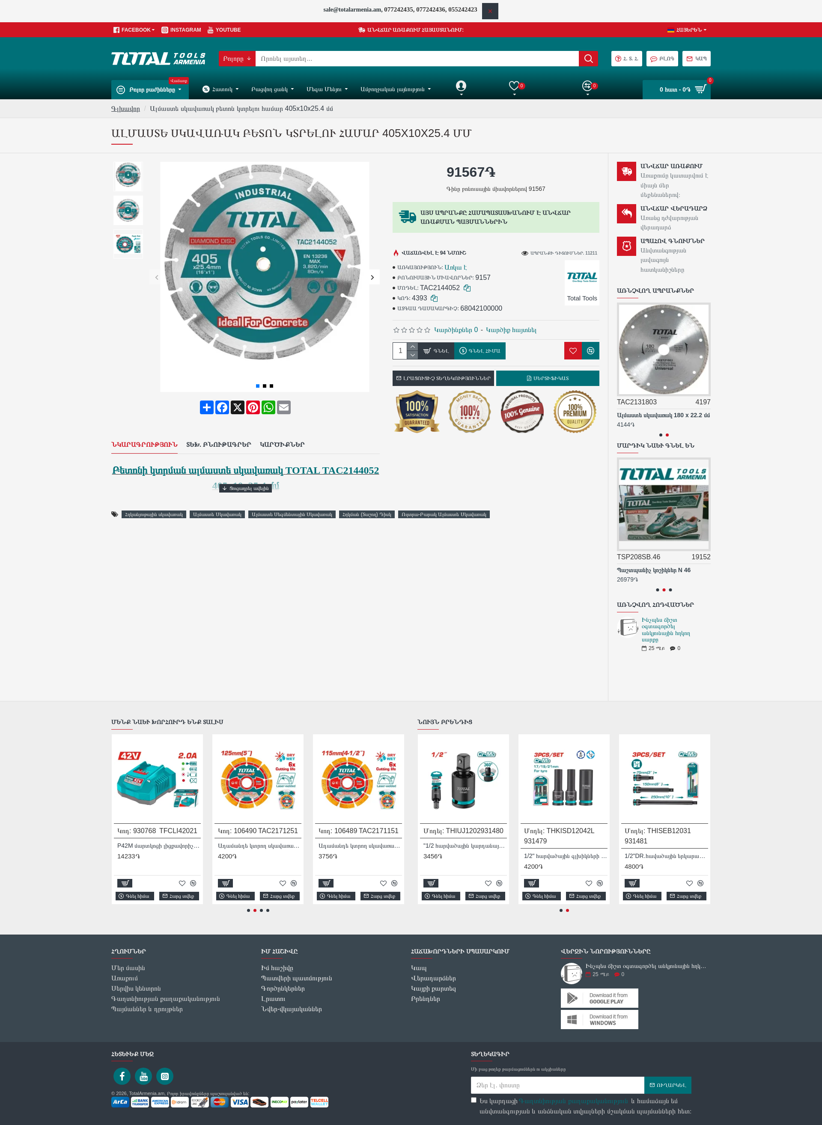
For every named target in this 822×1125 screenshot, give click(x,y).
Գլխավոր (125, 108)
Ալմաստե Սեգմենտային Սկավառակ (292, 493)
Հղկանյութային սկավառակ (154, 493)
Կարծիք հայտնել (511, 329)
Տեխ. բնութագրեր (218, 433)
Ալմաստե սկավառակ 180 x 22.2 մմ (663, 415)
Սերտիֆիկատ (551, 378)
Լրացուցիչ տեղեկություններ (447, 378)
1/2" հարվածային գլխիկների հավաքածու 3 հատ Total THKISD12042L (566, 855)
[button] (156, 277)
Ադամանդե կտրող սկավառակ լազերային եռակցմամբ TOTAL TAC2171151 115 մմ (360, 845)
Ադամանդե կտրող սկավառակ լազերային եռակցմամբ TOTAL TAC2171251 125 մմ (259, 845)
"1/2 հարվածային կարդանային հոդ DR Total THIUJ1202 (465, 845)
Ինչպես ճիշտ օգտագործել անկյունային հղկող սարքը (666, 630)
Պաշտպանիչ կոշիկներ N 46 (654, 570)
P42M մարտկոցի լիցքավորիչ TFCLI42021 (159, 845)
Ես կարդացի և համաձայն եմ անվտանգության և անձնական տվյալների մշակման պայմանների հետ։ (581, 1105)
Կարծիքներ (282, 433)
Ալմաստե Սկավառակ (217, 493)
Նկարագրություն (144, 433)
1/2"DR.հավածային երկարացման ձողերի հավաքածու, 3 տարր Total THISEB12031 (666, 855)
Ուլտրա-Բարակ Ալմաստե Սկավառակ (444, 493)
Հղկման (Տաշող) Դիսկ (366, 493)
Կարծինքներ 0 (456, 329)
